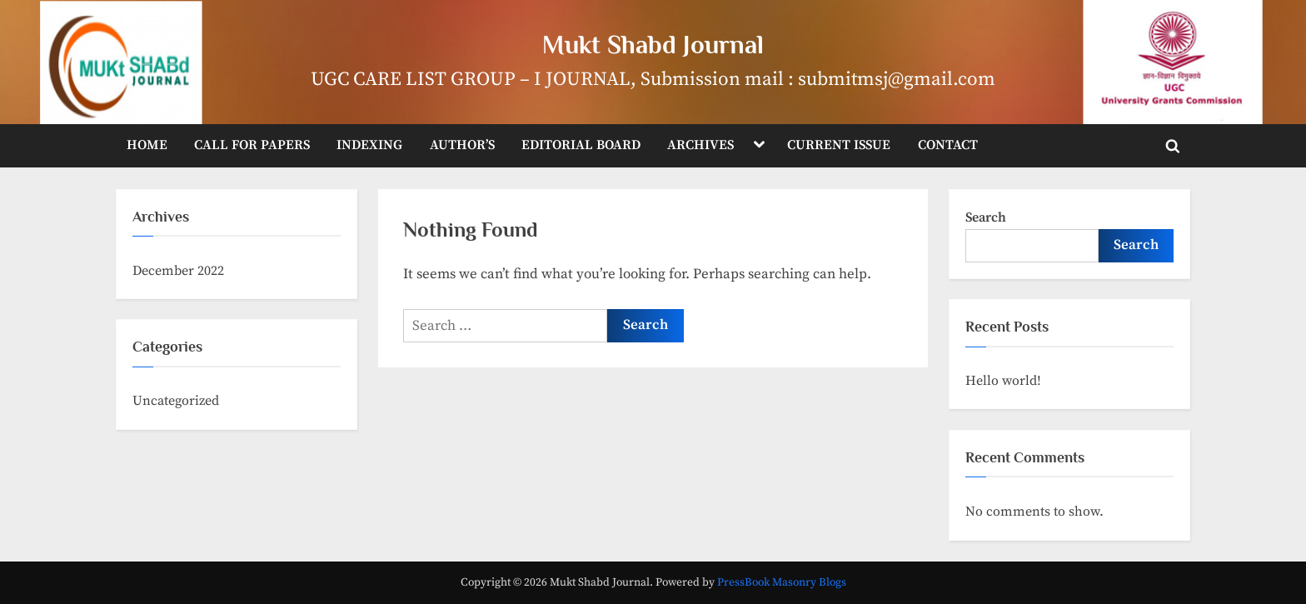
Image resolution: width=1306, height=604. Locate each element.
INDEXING (369, 145)
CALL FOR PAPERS (252, 145)
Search (985, 217)
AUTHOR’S (462, 145)
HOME (147, 145)
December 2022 (178, 270)
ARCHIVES (700, 145)
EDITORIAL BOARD (581, 145)
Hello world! (1003, 380)
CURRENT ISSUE (838, 145)
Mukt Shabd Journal (653, 44)
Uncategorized (175, 400)
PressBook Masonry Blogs (781, 583)
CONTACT (948, 145)
